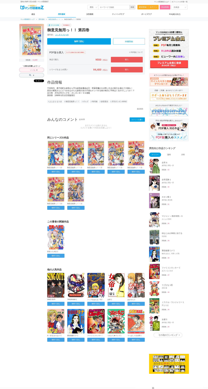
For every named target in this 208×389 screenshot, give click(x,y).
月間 (183, 155)
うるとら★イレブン (114, 336)
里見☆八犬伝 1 (52, 252)
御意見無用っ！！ (54, 19)
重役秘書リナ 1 (72, 336)
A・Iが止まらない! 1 (54, 336)
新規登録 (142, 7)
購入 (127, 59)
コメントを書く (137, 120)
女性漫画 (89, 14)
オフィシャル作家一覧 (180, 2)
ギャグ (85, 102)
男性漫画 (61, 14)
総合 (33, 14)
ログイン (153, 7)
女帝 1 (109, 300)
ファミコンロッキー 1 (95, 336)
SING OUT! (51, 299)
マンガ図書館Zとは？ (161, 2)
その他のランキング (167, 335)
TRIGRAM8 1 (72, 299)
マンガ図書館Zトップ (27, 19)
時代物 (94, 102)
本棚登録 (129, 41)
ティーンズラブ (118, 14)
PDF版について (136, 52)
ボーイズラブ (146, 14)
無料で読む (79, 41)
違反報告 (140, 109)
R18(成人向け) (174, 14)
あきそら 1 (131, 300)
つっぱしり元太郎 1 (134, 336)
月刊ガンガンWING (119, 102)
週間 (169, 155)
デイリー (155, 155)
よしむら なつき (62, 35)
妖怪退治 (104, 102)
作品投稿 (165, 7)
